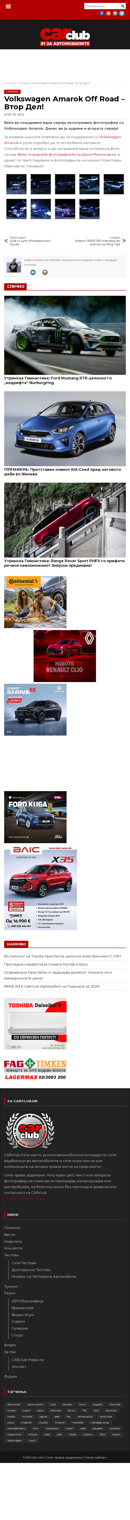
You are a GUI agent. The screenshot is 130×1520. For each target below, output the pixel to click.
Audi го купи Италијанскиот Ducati (33, 241)
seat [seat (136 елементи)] (59, 1434)
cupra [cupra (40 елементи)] (26, 1410)
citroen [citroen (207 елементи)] (11, 1410)
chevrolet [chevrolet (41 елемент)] (115, 1404)
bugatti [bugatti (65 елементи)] (97, 1404)
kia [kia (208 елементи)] (68, 1416)
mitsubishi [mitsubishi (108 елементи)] (52, 1428)
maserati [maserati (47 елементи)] (26, 1422)
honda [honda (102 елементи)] (11, 1416)
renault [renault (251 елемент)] (32, 1434)
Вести (9, 1235)
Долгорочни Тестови (31, 1270)
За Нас (10, 1352)
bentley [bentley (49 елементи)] (67, 1404)
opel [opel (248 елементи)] (82, 1428)
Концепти (13, 1248)
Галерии (24, 83)
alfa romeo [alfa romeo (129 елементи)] (13, 1404)
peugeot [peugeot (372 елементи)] (98, 1428)
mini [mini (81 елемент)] (35, 1428)
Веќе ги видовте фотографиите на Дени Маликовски (66, 154)
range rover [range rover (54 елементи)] (14, 1434)
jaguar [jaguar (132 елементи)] (43, 1416)
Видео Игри (23, 1315)
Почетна (12, 1228)
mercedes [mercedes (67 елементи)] (77, 1422)
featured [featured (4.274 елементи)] (56, 1410)
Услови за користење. (24, 1198)
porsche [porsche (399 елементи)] (114, 1428)
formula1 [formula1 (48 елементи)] (111, 1410)
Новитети (13, 1241)
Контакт (19, 1367)
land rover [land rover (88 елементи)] (106, 1416)
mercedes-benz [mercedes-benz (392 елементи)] (16, 1428)
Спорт (17, 1335)
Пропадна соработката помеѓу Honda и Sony (46, 964)
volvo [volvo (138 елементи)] (32, 1440)
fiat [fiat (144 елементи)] (85, 1410)
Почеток (10, 83)
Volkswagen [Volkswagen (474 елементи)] (14, 1440)
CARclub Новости (28, 1360)
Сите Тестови (24, 1263)
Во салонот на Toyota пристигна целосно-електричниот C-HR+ (62, 956)
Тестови (11, 1255)
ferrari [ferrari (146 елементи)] (71, 1410)
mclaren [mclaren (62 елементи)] (60, 1422)
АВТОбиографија (27, 1301)
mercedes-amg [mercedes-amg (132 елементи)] (100, 1422)
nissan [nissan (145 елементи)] (69, 1428)
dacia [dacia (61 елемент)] (40, 1410)
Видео (10, 1345)
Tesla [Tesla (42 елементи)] (102, 1434)
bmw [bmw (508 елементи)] (82, 1404)
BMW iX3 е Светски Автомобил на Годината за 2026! (52, 986)
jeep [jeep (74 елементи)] (57, 1416)
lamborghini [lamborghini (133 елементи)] (85, 1416)
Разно (9, 1293)
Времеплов (22, 1308)
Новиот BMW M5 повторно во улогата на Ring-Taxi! (97, 241)
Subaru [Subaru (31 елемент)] (87, 1434)
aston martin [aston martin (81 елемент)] (35, 1404)
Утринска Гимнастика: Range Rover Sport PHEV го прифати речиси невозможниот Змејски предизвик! (64, 563)
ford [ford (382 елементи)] (96, 1410)
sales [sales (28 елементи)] (47, 1434)
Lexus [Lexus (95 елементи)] (10, 1422)
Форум (10, 1376)
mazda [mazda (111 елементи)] (43, 1422)
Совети (18, 1321)
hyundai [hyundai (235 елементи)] (27, 1416)
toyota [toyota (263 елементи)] (116, 1434)
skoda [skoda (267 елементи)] (72, 1434)
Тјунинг (11, 1286)
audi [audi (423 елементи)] (53, 1404)
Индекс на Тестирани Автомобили (44, 1276)
